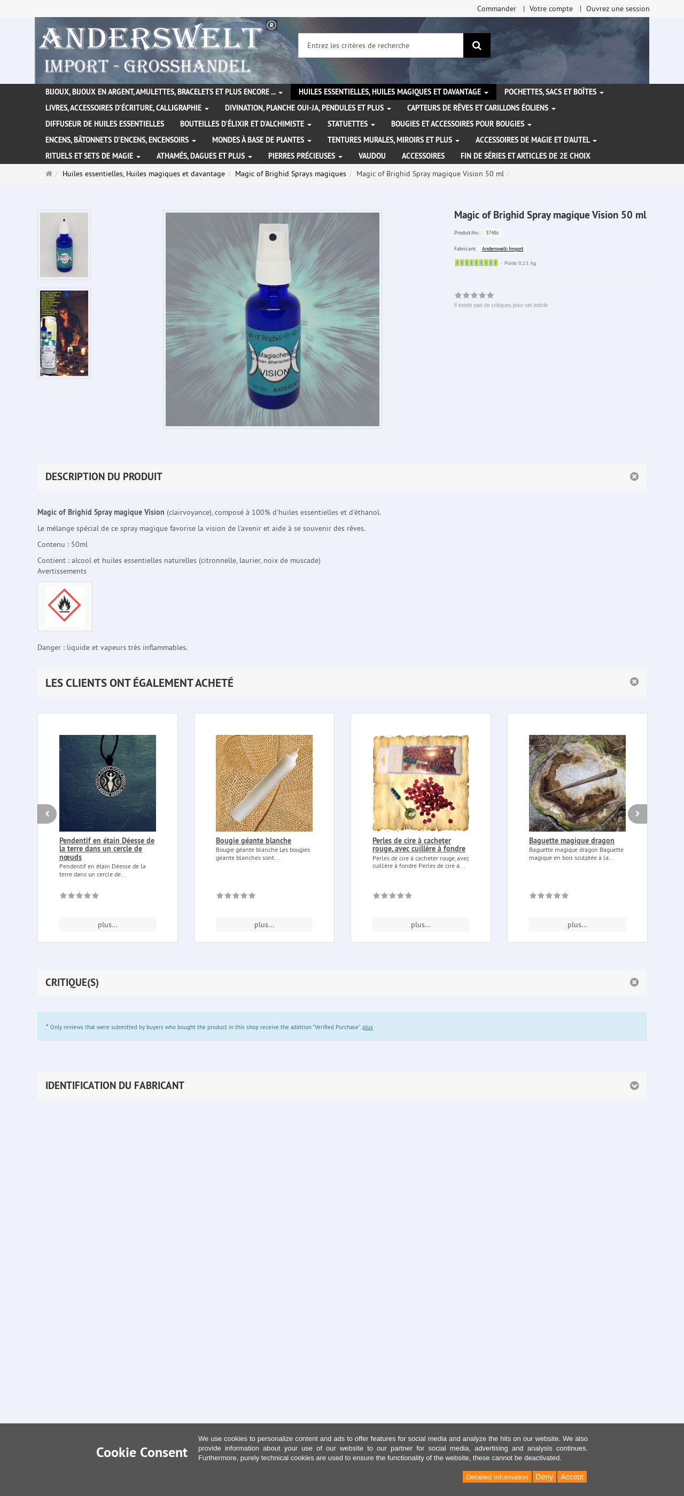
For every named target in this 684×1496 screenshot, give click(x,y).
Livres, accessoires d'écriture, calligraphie (127, 108)
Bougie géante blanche (253, 840)
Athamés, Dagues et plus (204, 156)
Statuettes (351, 124)
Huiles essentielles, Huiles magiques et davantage (393, 92)
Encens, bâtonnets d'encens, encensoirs (120, 140)
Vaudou (372, 156)
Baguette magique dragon (572, 840)
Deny (545, 1476)
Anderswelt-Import (502, 248)
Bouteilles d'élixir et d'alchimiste (246, 124)
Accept (572, 1476)
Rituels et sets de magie (93, 156)
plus (367, 1027)
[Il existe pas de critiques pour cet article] (79, 897)
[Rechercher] (477, 45)
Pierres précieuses (305, 156)
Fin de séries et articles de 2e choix (525, 156)
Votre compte (551, 8)
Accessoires (423, 156)
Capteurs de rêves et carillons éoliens (481, 108)
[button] (342, 683)
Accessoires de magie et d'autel (536, 140)
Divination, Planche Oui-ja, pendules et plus (308, 108)
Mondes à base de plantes (262, 140)
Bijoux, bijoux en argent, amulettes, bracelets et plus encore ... (164, 92)
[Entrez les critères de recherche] (381, 45)
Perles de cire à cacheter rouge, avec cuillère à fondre (418, 844)
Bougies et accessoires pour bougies (461, 124)
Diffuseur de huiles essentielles (104, 124)
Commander (496, 8)
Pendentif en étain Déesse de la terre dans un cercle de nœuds (106, 849)
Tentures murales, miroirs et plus (394, 140)
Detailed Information (497, 1477)
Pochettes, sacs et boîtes (554, 92)
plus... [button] (108, 924)
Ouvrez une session (618, 8)
